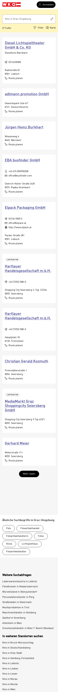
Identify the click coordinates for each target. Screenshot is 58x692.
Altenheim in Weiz (12, 623)
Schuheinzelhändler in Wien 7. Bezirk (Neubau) (28, 628)
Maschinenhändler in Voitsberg (19, 612)
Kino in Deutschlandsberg (16, 648)
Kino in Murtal (10, 684)
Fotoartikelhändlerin (17, 536)
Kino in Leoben (10, 669)
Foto (8, 528)
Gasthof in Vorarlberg (14, 618)
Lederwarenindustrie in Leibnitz (19, 581)
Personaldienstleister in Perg (18, 597)
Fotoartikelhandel (29, 528)
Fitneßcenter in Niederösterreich (20, 586)
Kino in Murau (9, 679)
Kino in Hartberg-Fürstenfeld (18, 658)
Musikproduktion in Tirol (15, 607)
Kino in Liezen (9, 674)
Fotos (41, 536)
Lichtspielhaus (30, 544)
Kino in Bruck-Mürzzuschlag (17, 643)
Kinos (9, 544)
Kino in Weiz (8, 689)
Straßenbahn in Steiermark (17, 602)
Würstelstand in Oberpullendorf (19, 592)
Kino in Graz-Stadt (12, 653)
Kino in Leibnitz (10, 663)
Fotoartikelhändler (16, 551)
